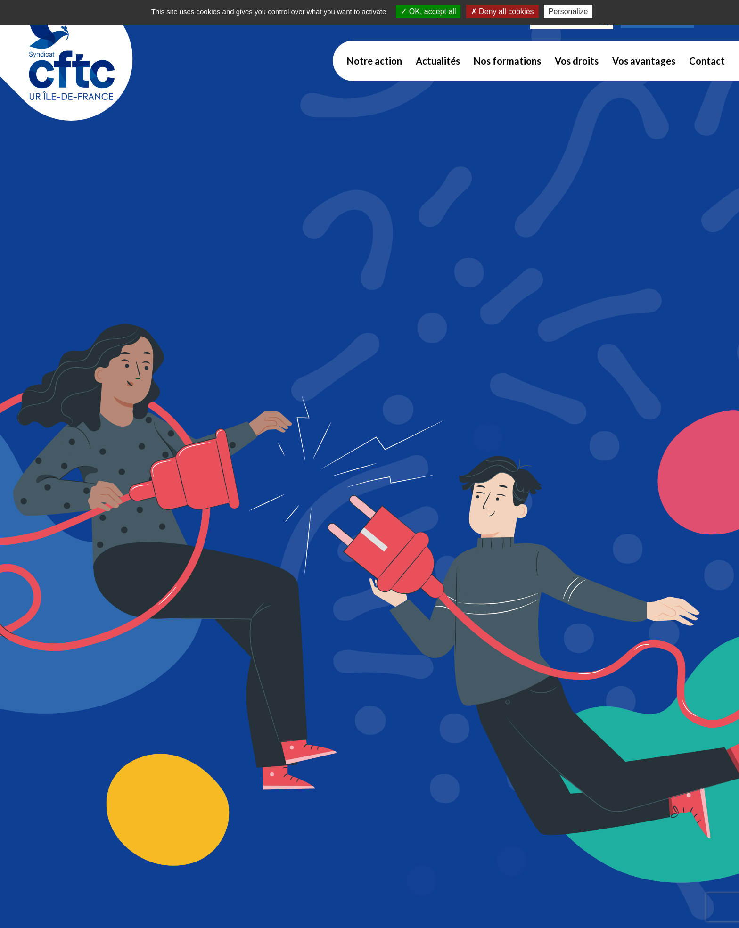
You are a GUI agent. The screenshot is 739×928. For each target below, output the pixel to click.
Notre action (374, 60)
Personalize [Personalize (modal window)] (568, 12)
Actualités (438, 60)
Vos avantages (643, 60)
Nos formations (507, 60)
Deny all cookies (502, 12)
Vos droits (577, 60)
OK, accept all (428, 12)
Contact (707, 60)
